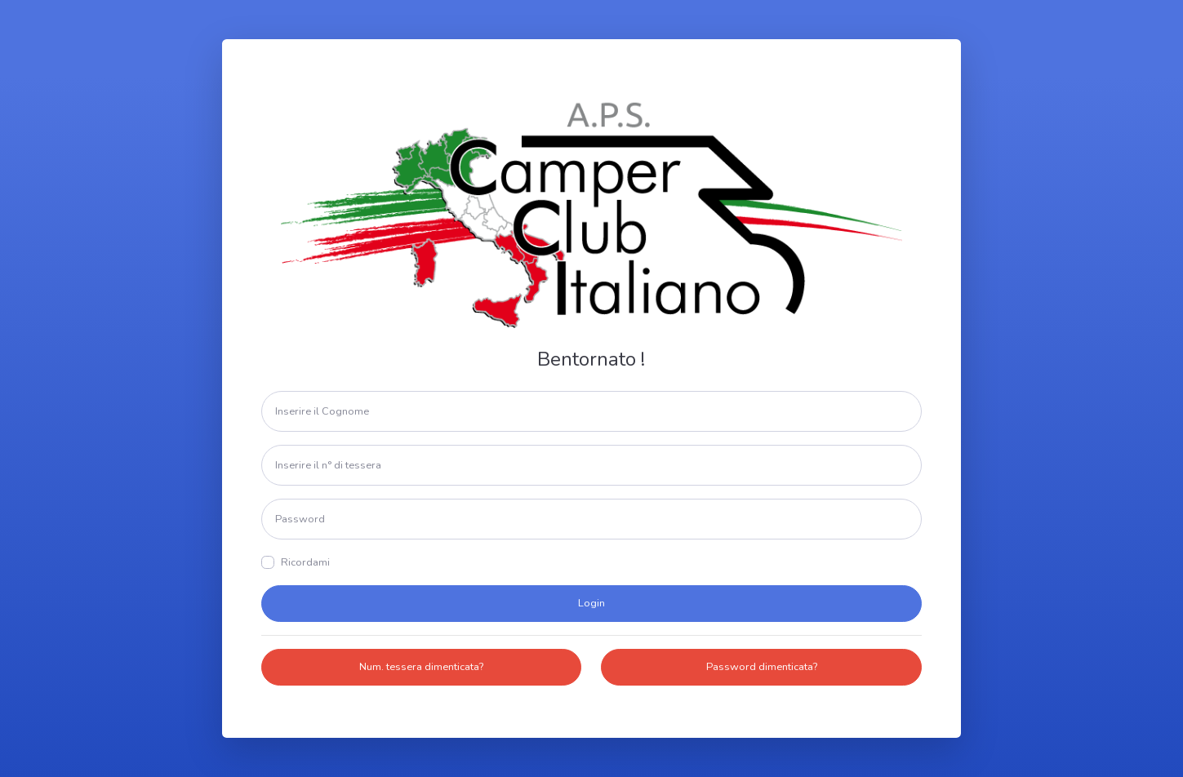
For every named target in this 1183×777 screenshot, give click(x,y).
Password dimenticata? (761, 666)
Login (591, 603)
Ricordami (305, 562)
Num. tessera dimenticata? (421, 666)
